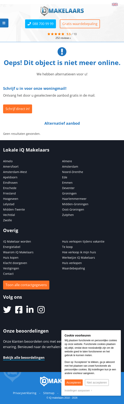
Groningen (69, 193)
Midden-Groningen (75, 204)
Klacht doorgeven (15, 263)
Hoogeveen (10, 199)
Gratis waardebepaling (79, 23)
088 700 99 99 (40, 23)
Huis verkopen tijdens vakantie (83, 241)
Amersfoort (11, 166)
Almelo (8, 161)
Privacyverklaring (24, 393)
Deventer (68, 188)
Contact (8, 274)
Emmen (67, 183)
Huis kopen (11, 257)
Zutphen (68, 215)
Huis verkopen (72, 263)
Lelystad (8, 204)
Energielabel (11, 247)
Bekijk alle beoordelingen (24, 357)
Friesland (9, 193)
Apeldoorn (10, 177)
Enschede (9, 188)
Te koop (67, 247)
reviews (63, 38)
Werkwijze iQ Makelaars (78, 257)
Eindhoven (10, 183)
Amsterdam (70, 166)
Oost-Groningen (73, 209)
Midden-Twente (14, 209)
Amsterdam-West (15, 172)
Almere (67, 161)
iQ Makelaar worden (17, 241)
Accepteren (73, 382)
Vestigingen (11, 268)
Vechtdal (9, 215)
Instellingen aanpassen (78, 390)
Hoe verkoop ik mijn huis (79, 252)
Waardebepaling (73, 268)
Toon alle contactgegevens (26, 285)
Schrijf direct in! (18, 109)
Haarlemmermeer (74, 199)
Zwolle (7, 220)
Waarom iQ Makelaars (18, 252)
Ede (64, 177)
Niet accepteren (97, 382)
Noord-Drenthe (72, 172)
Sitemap (48, 393)
